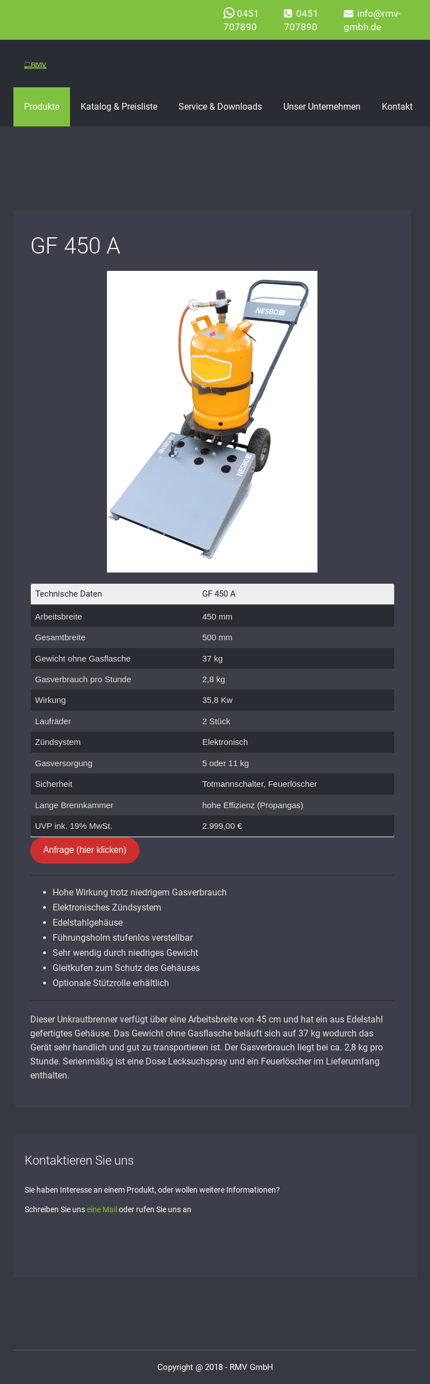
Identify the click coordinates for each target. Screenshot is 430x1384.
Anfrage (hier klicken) (85, 850)
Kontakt (397, 106)
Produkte (41, 106)
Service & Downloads (220, 106)
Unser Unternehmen (322, 106)
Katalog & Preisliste (119, 106)
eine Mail (102, 1209)
